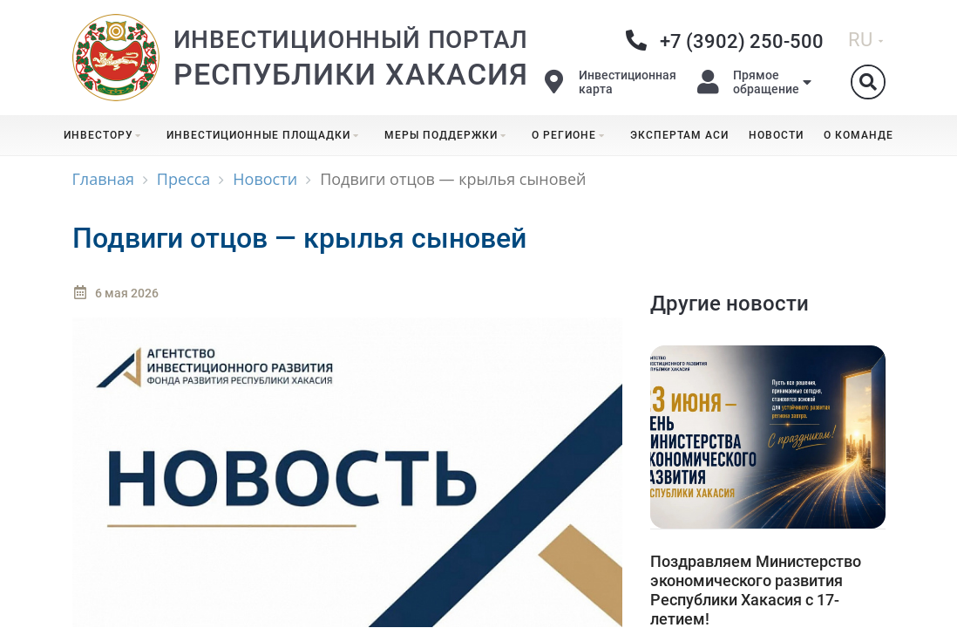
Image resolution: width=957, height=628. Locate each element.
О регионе (571, 135)
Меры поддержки (448, 135)
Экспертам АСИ (679, 135)
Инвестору (105, 135)
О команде (858, 135)
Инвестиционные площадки (265, 135)
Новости (776, 135)
